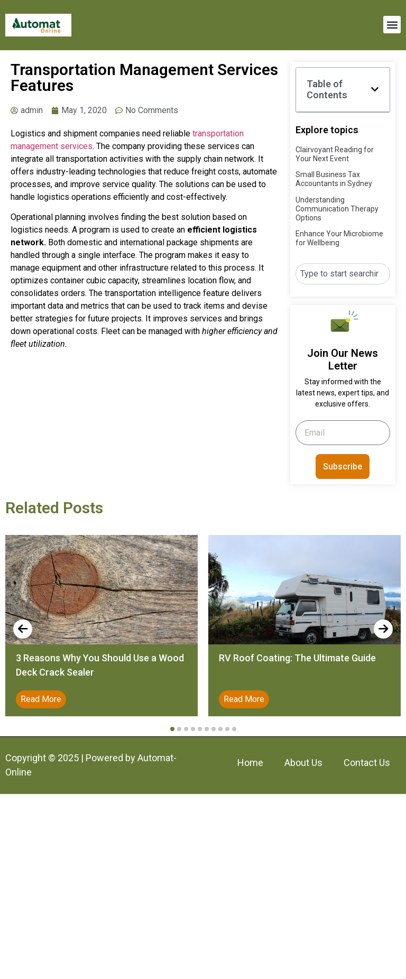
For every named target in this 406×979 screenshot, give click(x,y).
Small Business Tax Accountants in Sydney (334, 179)
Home (250, 762)
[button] (392, 24)
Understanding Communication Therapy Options (337, 209)
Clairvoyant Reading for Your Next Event (335, 154)
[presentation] (22, 629)
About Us (303, 762)
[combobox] (343, 273)
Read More (41, 699)
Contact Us (367, 762)
